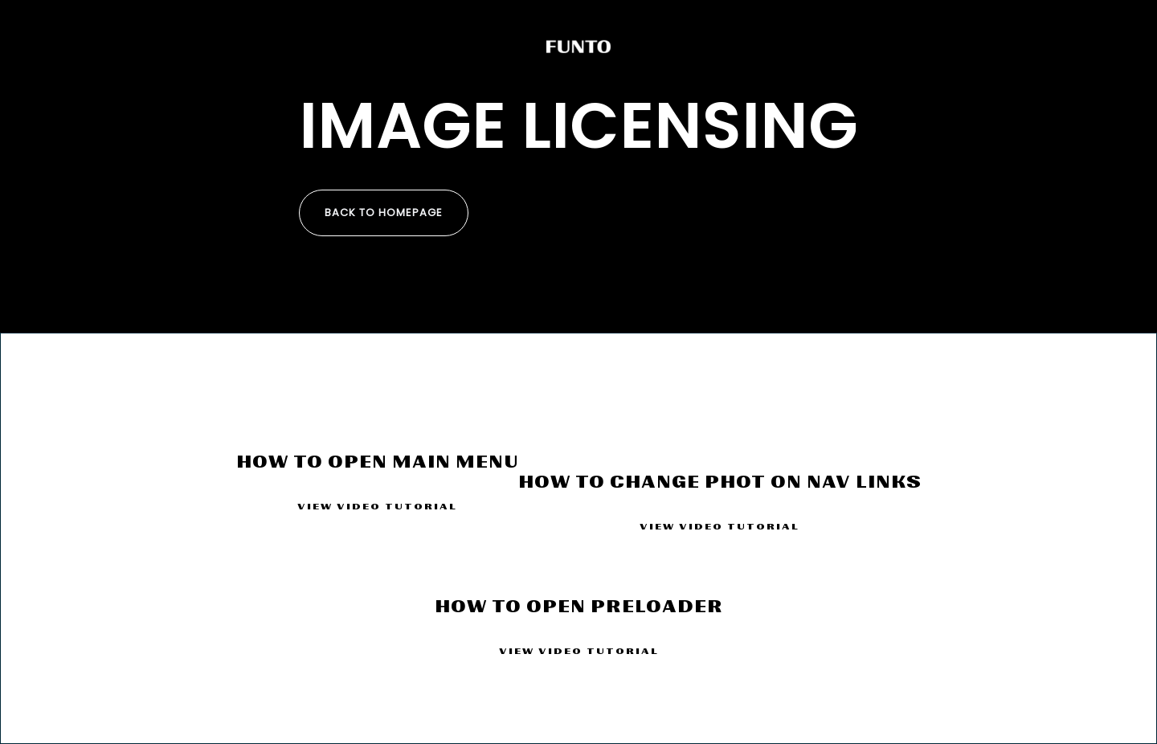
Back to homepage (384, 212)
